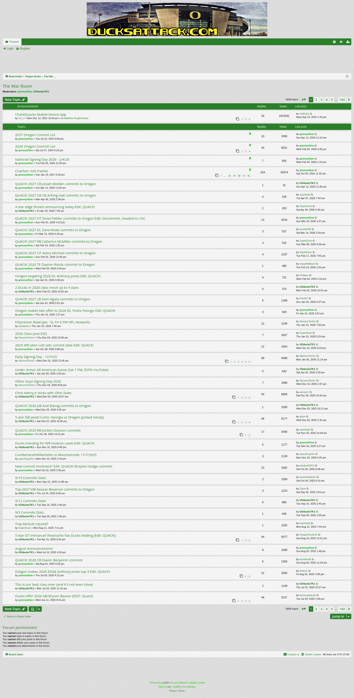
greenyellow (25, 91)
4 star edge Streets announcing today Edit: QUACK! (55, 206)
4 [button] (327, 99)
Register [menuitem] (349, 42)
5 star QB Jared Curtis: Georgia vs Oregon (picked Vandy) (59, 417)
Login (10, 48)
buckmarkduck (308, 477)
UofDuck (304, 113)
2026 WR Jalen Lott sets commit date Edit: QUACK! (54, 345)
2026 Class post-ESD (31, 333)
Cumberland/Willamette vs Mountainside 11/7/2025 (56, 454)
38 (229, 175)
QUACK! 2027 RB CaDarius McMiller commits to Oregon (58, 241)
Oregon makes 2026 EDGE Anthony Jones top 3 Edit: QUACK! (62, 571)
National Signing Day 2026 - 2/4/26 (42, 159)
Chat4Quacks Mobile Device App (40, 114)
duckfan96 (305, 229)
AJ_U (22, 118)
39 (234, 175)
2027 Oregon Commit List (35, 134)
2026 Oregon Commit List (35, 146)
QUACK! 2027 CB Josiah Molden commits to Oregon (55, 183)
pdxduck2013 (307, 465)
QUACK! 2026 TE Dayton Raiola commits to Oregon (55, 264)
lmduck (303, 570)
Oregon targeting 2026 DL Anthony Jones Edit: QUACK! (57, 276)
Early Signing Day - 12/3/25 (36, 356)
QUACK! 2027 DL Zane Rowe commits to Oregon (53, 230)
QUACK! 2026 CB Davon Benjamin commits (49, 560)
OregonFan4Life (309, 534)
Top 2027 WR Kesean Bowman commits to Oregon (54, 489)
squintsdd (305, 194)
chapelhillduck (307, 263)
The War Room (17, 86)
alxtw (302, 416)
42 (249, 175)
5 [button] (332, 99)
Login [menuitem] (342, 42)
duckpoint (24, 326)
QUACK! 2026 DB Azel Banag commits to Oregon (53, 405)
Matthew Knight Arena (76, 118)
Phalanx (304, 275)
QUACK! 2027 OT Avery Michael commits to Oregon (55, 253)
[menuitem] (334, 41)
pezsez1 (304, 392)
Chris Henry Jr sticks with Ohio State (43, 392)
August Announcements (34, 548)
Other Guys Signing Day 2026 (38, 381)
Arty (169, 687)
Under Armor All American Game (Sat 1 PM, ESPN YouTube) (61, 369)
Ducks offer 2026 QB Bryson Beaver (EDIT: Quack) (54, 596)
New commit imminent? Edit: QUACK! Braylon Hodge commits (63, 466)
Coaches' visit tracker (31, 171)
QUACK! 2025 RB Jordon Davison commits (48, 430)
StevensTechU (308, 321)
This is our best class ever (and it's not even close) (54, 584)
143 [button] (342, 99)
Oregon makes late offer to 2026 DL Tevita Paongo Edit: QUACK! (65, 310)
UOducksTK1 (41, 91)
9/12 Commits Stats (30, 500)
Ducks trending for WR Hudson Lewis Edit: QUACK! (54, 443)
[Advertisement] (124, 62)
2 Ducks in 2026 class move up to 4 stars (47, 287)
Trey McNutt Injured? (31, 524)
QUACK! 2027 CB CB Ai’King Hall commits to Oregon (55, 195)
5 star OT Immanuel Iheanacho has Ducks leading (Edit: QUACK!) (65, 535)
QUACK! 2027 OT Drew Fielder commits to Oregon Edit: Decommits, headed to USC (80, 218)
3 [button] (321, 99)
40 (239, 175)
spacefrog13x (26, 458)
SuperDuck (306, 206)
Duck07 (304, 298)
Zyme (303, 488)
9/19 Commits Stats (30, 477)
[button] (303, 99)
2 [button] (316, 99)
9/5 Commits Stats (29, 512)
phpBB (165, 683)
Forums (14, 41)
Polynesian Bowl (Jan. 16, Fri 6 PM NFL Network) (52, 322)
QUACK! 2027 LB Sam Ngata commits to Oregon (52, 299)
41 (244, 175)
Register (25, 48)
